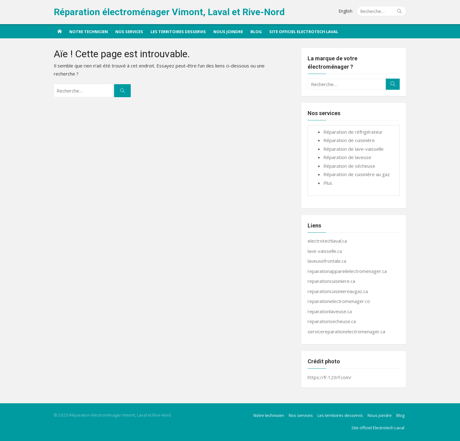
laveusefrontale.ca (327, 261)
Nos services (129, 31)
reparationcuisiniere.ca (331, 281)
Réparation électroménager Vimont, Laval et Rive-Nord (169, 11)
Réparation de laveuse (347, 157)
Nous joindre (228, 31)
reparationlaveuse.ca (330, 311)
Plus (327, 183)
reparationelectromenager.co (339, 301)
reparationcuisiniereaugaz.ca (338, 291)
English (345, 11)
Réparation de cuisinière (349, 140)
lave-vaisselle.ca (325, 251)
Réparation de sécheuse (349, 166)
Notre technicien (88, 31)
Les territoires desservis (178, 31)
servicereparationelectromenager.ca (346, 331)
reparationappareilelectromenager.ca (347, 271)
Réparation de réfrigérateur (353, 132)
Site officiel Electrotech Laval (303, 31)
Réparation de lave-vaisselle (353, 149)
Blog (256, 31)
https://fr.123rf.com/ (329, 377)
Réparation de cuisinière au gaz (356, 174)
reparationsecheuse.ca (332, 321)
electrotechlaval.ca (327, 241)
